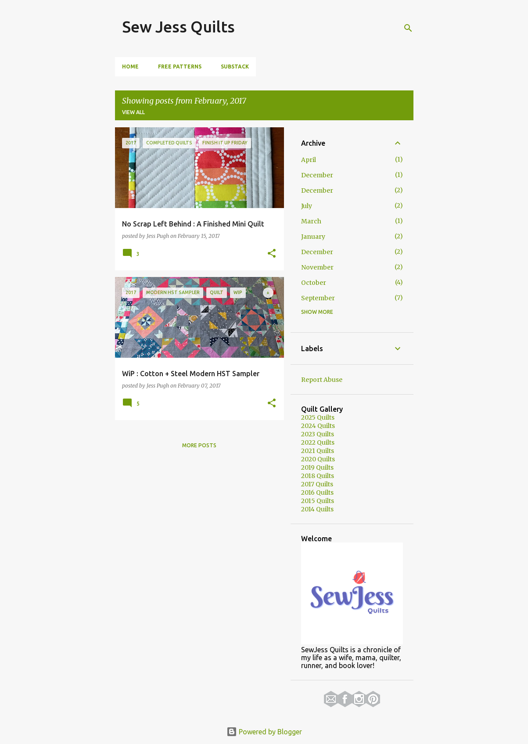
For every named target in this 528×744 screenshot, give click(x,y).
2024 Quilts (318, 426)
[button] (271, 254)
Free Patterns (179, 66)
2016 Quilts (317, 492)
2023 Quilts (317, 434)
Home (130, 66)
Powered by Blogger (264, 732)
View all (133, 112)
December (317, 175)
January (313, 237)
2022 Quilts (317, 442)
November (317, 267)
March (311, 221)
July (306, 206)
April (308, 160)
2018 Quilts (317, 476)
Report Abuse (321, 380)
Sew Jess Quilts (178, 27)
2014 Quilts (317, 509)
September (318, 298)
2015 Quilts (317, 501)
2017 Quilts (317, 484)
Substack (235, 66)
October (313, 283)
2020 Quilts (318, 459)
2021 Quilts (317, 451)
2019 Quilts (317, 467)
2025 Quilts (317, 417)
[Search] (408, 28)
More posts (199, 445)
